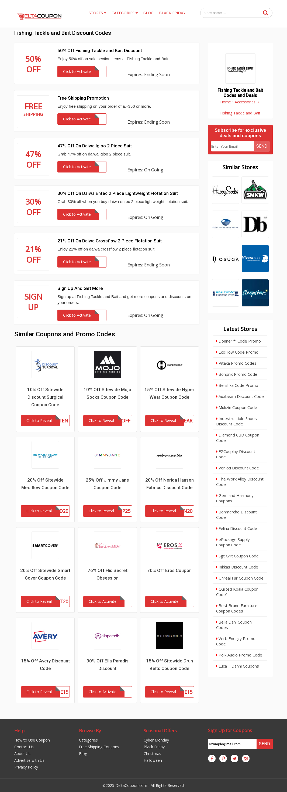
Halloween (153, 760)
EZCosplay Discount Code (235, 454)
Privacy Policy (26, 767)
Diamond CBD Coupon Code (237, 437)
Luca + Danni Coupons (237, 666)
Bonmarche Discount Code (236, 514)
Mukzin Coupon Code (236, 407)
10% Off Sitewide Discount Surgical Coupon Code (45, 397)
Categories (88, 740)
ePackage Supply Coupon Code (233, 542)
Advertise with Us (29, 760)
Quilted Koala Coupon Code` (237, 591)
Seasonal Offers (160, 730)
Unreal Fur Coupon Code (240, 578)
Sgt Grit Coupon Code (237, 556)
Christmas (152, 753)
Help (19, 730)
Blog (83, 753)
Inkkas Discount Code (237, 567)
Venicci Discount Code (237, 468)
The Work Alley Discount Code (240, 481)
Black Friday (154, 746)
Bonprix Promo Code (236, 374)
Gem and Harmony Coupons (235, 498)
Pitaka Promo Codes (236, 363)
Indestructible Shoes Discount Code (236, 421)
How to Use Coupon (32, 740)
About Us (22, 753)
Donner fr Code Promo (238, 341)
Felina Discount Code (236, 528)
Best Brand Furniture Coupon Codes (236, 608)
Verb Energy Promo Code (235, 641)
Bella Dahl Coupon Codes (234, 624)
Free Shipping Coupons (99, 746)
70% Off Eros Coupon (169, 570)
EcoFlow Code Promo (237, 352)
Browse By (90, 730)
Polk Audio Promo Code (239, 655)
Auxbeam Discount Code (240, 396)
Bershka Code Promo (237, 385)
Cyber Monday (156, 740)
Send (261, 146)
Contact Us (24, 746)
